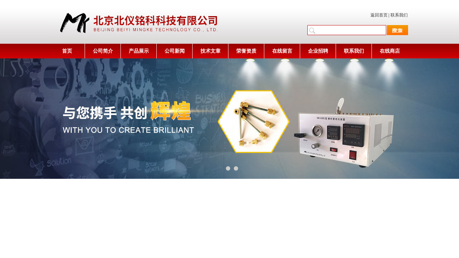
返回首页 (379, 15)
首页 (67, 51)
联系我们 (399, 15)
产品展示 (139, 51)
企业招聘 (318, 51)
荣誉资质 (246, 51)
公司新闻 (175, 51)
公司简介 (103, 51)
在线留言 (282, 51)
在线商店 (390, 51)
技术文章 (210, 51)
